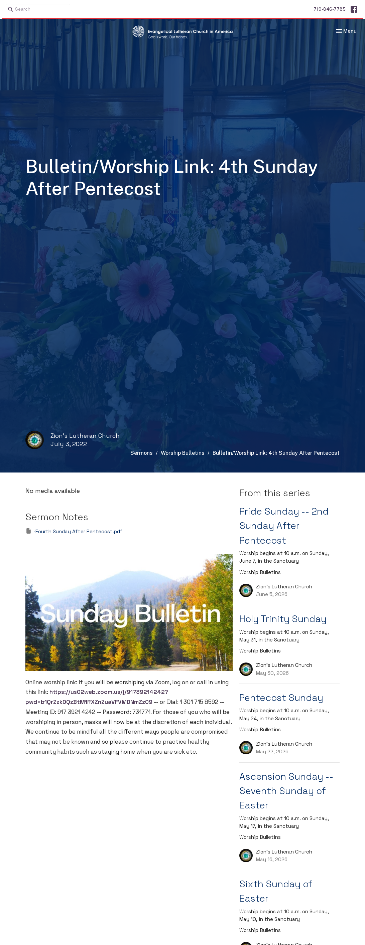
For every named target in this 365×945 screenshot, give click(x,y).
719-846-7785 (330, 9)
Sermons (141, 453)
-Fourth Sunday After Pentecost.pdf (74, 531)
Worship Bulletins (183, 453)
